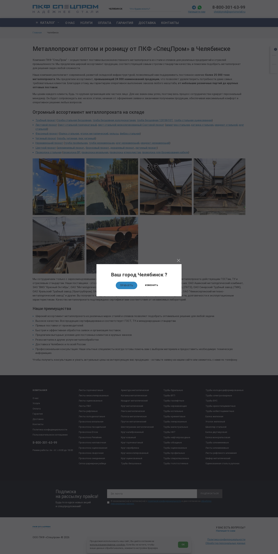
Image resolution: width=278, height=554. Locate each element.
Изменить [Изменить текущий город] (151, 285)
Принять (126, 285)
